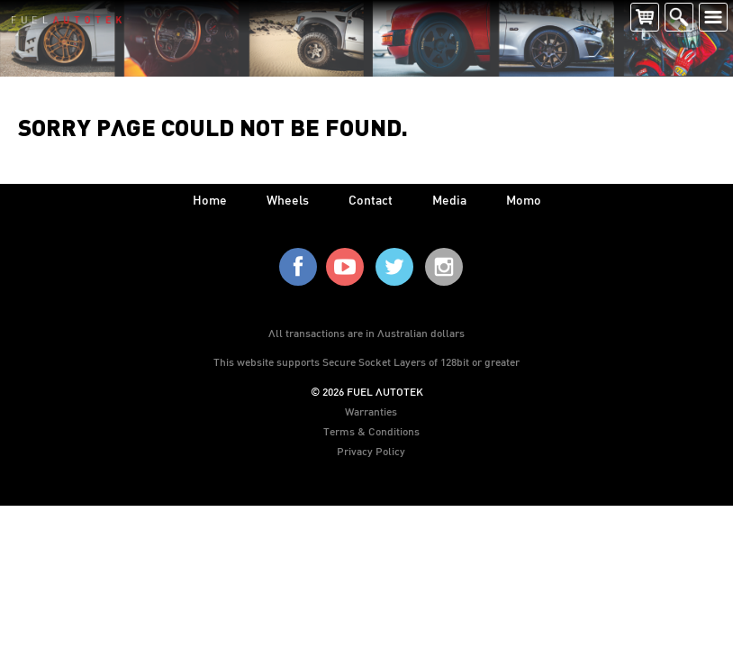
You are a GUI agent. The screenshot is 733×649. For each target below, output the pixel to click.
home (210, 199)
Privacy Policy (371, 450)
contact (370, 199)
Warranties (371, 411)
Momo (523, 199)
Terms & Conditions (371, 431)
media (449, 199)
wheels (288, 199)
